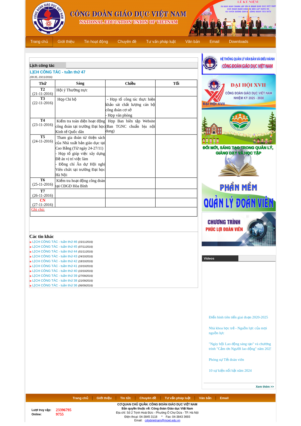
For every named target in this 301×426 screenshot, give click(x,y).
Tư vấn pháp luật (178, 398)
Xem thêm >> (265, 386)
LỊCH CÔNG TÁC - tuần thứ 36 (54, 285)
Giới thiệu (104, 398)
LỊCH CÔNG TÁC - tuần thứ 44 (54, 251)
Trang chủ (80, 398)
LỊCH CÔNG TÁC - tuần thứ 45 (54, 246)
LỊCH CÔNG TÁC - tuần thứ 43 (54, 256)
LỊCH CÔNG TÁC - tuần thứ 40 (54, 271)
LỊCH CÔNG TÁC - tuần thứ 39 (54, 275)
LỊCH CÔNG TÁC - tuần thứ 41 (54, 266)
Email (224, 398)
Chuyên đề (148, 398)
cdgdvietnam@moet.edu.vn (162, 420)
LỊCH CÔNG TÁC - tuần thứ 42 (54, 261)
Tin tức (125, 398)
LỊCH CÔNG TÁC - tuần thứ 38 (54, 280)
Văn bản (205, 398)
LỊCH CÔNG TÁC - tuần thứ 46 (54, 242)
